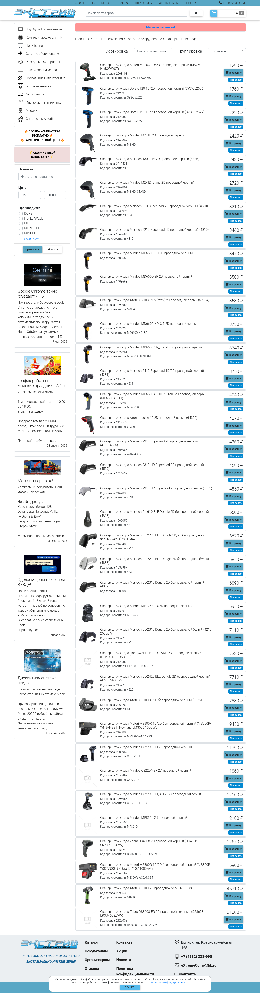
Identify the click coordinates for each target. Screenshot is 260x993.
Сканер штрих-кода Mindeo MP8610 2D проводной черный (143, 818)
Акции (124, 2)
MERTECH (31, 228)
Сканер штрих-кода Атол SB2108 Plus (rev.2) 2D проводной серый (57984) (154, 300)
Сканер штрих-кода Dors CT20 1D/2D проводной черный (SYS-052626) (152, 88)
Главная (81, 39)
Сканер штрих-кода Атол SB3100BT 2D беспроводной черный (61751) (152, 700)
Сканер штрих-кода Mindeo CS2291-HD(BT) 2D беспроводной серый (150, 794)
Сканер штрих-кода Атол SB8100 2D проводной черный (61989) (147, 888)
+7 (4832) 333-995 (232, 2)
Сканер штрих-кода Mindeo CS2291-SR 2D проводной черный (145, 770)
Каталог (79, 2)
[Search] (136, 13)
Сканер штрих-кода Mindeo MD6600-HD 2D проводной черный (146, 253)
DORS (28, 213)
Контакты (107, 2)
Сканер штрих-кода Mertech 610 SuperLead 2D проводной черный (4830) (154, 206)
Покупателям (144, 2)
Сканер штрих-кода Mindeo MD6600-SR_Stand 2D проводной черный (151, 347)
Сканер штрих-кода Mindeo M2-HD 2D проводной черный (142, 135)
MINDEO (30, 233)
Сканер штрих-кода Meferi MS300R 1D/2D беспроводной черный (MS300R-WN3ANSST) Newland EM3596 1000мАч (155, 725)
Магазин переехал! (160, 27)
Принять (130, 987)
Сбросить (52, 249)
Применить (32, 249)
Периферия (114, 39)
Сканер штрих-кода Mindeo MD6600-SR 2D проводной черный (146, 276)
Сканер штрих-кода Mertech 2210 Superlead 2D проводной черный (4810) (154, 230)
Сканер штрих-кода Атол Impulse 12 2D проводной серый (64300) (148, 418)
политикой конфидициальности (168, 982)
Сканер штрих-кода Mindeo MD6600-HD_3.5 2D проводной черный (149, 324)
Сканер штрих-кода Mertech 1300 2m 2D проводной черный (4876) (149, 159)
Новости (190, 2)
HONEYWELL (33, 218)
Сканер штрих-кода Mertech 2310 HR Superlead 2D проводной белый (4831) (156, 488)
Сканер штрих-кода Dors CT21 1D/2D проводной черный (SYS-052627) (152, 112)
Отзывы (92, 968)
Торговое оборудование (144, 39)
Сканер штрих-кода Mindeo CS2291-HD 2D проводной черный (146, 747)
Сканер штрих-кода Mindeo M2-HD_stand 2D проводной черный (147, 182)
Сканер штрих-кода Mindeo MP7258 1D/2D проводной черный (146, 606)
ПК (93, 2)
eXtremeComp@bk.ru (199, 965)
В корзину (233, 72)
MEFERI (29, 223)
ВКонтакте (186, 974)
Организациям (168, 2)
